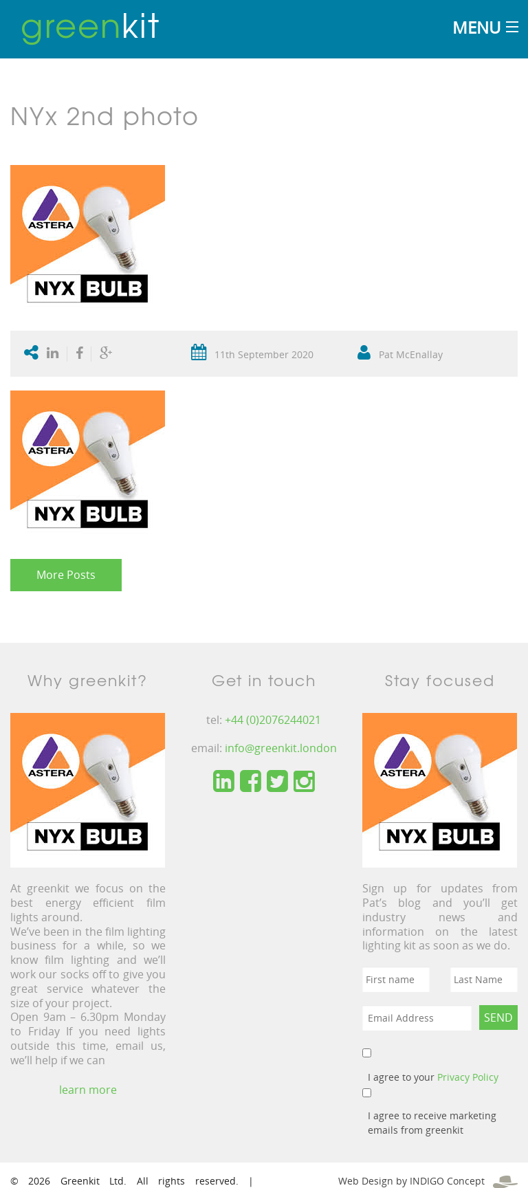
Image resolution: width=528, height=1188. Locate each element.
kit (90, 24)
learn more (88, 1089)
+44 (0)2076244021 (273, 719)
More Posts (66, 574)
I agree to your (433, 1077)
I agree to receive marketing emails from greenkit (432, 1122)
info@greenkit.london (281, 748)
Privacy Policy (467, 1077)
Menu (476, 27)
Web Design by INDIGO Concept (428, 1180)
